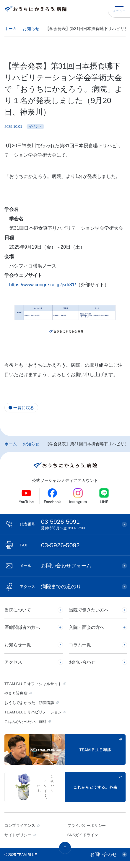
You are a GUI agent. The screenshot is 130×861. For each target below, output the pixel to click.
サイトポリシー (17, 835)
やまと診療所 (15, 693)
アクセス (13, 662)
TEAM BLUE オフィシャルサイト (33, 684)
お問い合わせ (82, 662)
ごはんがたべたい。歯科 (25, 721)
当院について (17, 610)
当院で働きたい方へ (89, 610)
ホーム (10, 29)
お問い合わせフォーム (55, 566)
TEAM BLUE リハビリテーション (33, 712)
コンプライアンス (19, 825)
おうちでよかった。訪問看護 (29, 702)
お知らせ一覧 (17, 644)
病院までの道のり (50, 586)
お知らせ (31, 29)
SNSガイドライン (82, 835)
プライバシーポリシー (86, 825)
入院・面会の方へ (86, 627)
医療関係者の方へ (22, 627)
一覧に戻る (23, 407)
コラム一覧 (80, 644)
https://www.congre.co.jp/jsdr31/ (42, 284)
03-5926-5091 (68, 524)
